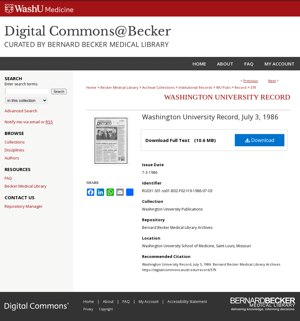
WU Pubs (223, 87)
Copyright (106, 309)
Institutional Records (195, 87)
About (108, 301)
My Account (149, 301)
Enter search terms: (21, 84)
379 (253, 87)
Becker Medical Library (119, 87)
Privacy (88, 309)
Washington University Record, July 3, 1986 (210, 116)
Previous (250, 80)
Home (91, 87)
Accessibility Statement (187, 301)
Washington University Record (227, 97)
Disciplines (14, 150)
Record (240, 87)
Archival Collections (158, 87)
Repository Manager (24, 206)
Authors (12, 158)
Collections (15, 142)
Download (259, 140)
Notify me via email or (29, 122)
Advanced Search (21, 111)
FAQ (8, 178)
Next (272, 80)
